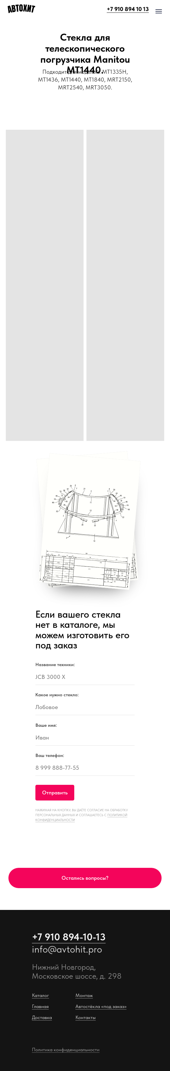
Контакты (85, 1017)
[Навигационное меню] (158, 11)
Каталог (40, 995)
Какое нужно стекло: (57, 694)
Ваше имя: (46, 725)
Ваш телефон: (49, 755)
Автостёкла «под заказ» (100, 1006)
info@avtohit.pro (67, 949)
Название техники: (55, 664)
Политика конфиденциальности (66, 1049)
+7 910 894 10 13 (128, 9)
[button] (84, 878)
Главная (40, 1006)
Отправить (55, 792)
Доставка (42, 1017)
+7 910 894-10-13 (69, 937)
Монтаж (84, 995)
